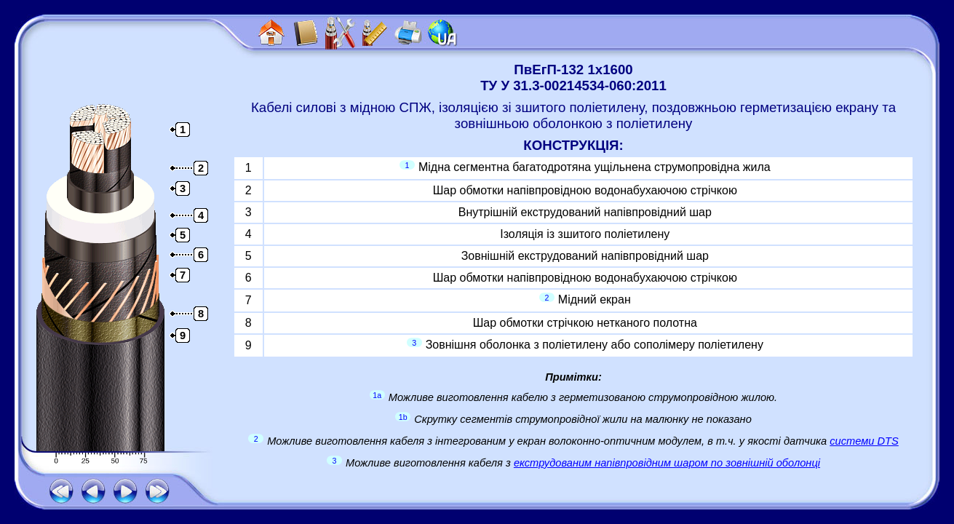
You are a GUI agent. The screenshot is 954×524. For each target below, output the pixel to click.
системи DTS (864, 441)
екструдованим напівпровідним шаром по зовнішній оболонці (667, 463)
